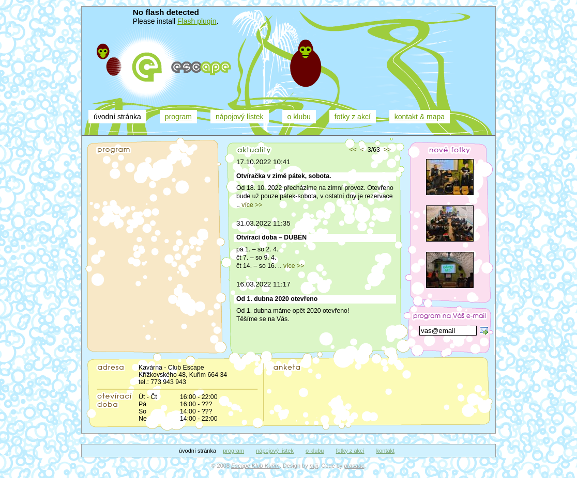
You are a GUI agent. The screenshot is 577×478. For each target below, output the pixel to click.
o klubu (299, 117)
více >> (251, 205)
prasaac (354, 466)
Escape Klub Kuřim (255, 466)
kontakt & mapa (419, 117)
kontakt (385, 451)
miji (314, 466)
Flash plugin (197, 21)
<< (353, 149)
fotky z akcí (353, 117)
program (178, 117)
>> (387, 149)
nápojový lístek (240, 117)
